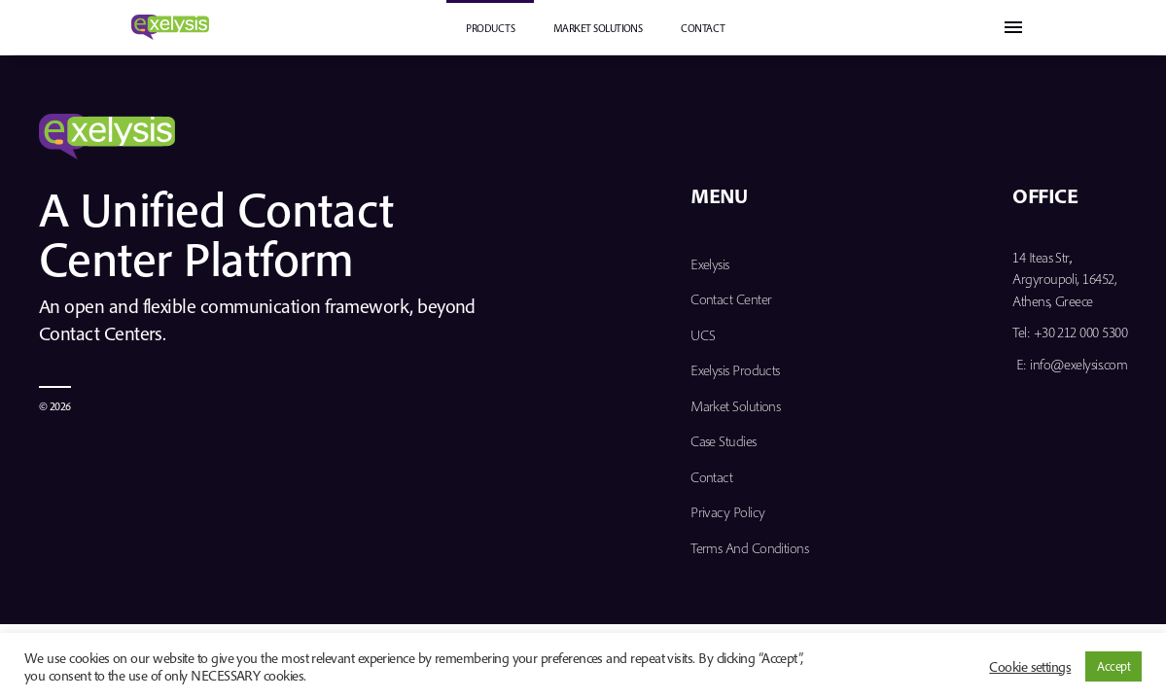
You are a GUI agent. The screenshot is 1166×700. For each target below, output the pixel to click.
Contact (702, 28)
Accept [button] (1113, 666)
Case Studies (723, 441)
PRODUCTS (490, 28)
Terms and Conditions (749, 548)
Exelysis (709, 264)
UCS (702, 335)
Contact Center (730, 299)
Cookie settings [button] (1030, 667)
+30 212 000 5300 (1080, 332)
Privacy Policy (727, 512)
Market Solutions (597, 28)
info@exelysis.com (1078, 364)
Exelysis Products (735, 370)
